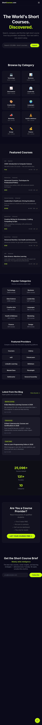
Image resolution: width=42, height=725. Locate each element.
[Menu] (39, 3)
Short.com (9, 2)
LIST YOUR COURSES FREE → (21, 536)
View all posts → (35, 393)
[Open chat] (37, 720)
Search (34, 45)
